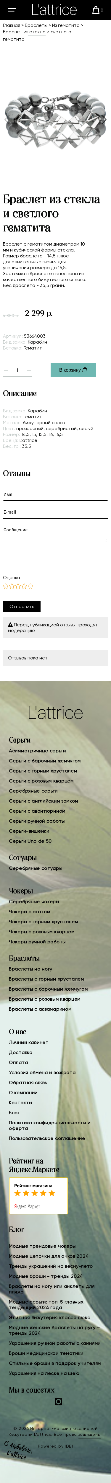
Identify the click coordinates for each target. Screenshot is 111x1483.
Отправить (21, 606)
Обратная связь (28, 1082)
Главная (11, 25)
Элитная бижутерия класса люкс (49, 1317)
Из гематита (66, 25)
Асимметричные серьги (37, 751)
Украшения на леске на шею (44, 1373)
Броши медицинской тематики (46, 1353)
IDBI (69, 1446)
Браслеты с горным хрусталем (46, 979)
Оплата (18, 1062)
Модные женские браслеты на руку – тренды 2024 (54, 1330)
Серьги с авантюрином (37, 811)
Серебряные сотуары (35, 868)
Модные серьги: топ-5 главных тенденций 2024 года (46, 1304)
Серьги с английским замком (43, 801)
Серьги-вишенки (29, 831)
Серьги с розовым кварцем (41, 781)
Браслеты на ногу (30, 969)
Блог (14, 1112)
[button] (103, 119)
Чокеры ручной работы (37, 942)
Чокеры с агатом (29, 911)
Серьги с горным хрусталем (43, 771)
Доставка (21, 1052)
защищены (89, 1434)
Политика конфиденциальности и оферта (49, 1125)
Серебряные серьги (33, 791)
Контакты (20, 1102)
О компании (23, 1092)
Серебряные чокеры (34, 901)
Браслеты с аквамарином (40, 1009)
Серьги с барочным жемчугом (45, 761)
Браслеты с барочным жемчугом (48, 989)
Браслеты (36, 25)
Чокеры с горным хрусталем (43, 922)
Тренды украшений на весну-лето (51, 1266)
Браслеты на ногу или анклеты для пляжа (51, 1289)
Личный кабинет (29, 1042)
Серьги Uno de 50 (30, 841)
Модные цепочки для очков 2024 (49, 1256)
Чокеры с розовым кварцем (42, 932)
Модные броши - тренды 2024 (46, 1276)
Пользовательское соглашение (47, 1138)
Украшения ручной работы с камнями (55, 1343)
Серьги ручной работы (37, 821)
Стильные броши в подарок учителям (55, 1363)
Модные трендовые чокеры (42, 1246)
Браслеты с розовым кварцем (45, 999)
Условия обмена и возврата (42, 1072)
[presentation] (50, 559)
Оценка (11, 577)
